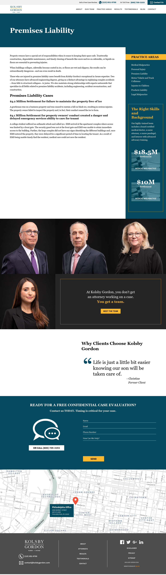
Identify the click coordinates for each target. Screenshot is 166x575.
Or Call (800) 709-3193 (46, 447)
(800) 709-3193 (138, 2)
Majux (137, 566)
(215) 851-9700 (109, 2)
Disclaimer (132, 548)
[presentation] (100, 447)
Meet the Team (110, 311)
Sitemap (131, 558)
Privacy (131, 553)
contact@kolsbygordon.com (34, 563)
